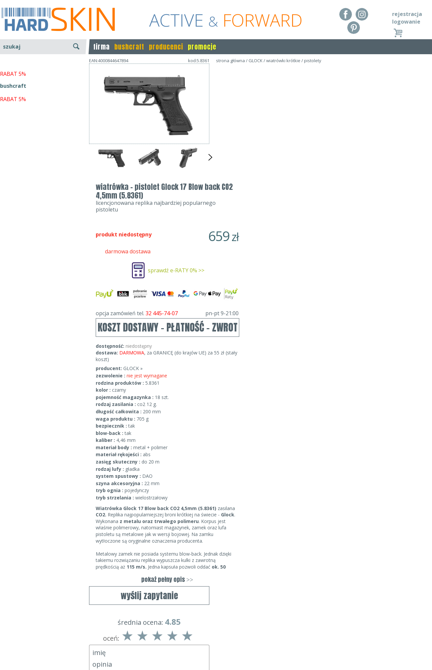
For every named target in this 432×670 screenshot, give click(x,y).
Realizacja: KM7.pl (410, 631)
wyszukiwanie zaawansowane (43, 71)
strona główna (230, 61)
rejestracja (407, 14)
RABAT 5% (13, 152)
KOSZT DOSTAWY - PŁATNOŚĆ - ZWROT (288, 208)
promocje (202, 47)
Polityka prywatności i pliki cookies (43, 650)
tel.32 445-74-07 (214, 640)
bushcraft (129, 47)
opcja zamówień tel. (287, 194)
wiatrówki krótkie (283, 61)
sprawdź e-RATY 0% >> (296, 151)
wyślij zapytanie (149, 192)
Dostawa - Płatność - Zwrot (34, 640)
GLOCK (256, 61)
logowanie (406, 21)
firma (101, 47)
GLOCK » (253, 249)
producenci (166, 47)
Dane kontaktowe (214, 631)
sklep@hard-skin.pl (214, 650)
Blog (6, 660)
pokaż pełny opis (287, 460)
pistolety (312, 61)
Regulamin (13, 631)
